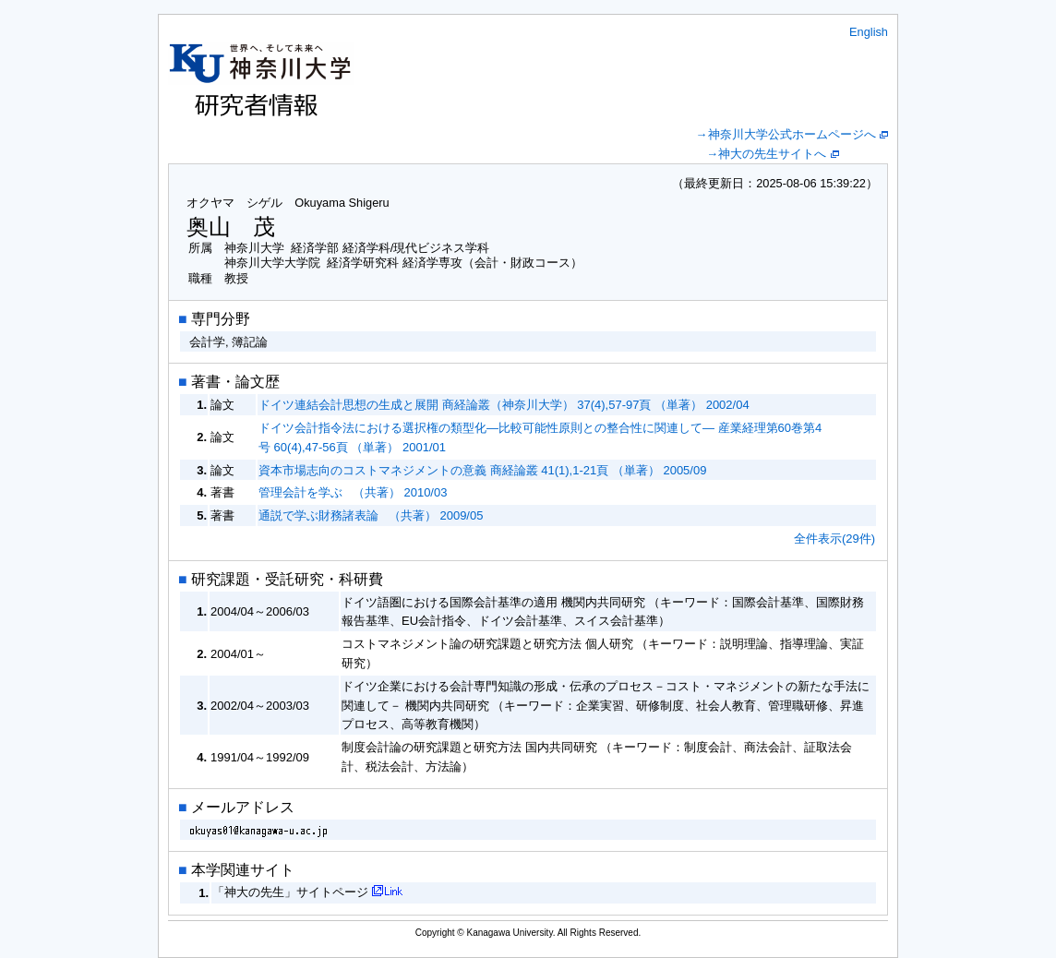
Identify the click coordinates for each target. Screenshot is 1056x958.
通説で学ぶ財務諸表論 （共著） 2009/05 (370, 515)
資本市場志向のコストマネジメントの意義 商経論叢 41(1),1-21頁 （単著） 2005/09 (482, 470)
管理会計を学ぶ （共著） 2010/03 (352, 492)
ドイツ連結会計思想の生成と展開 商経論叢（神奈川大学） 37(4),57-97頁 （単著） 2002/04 (504, 405)
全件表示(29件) (834, 538)
